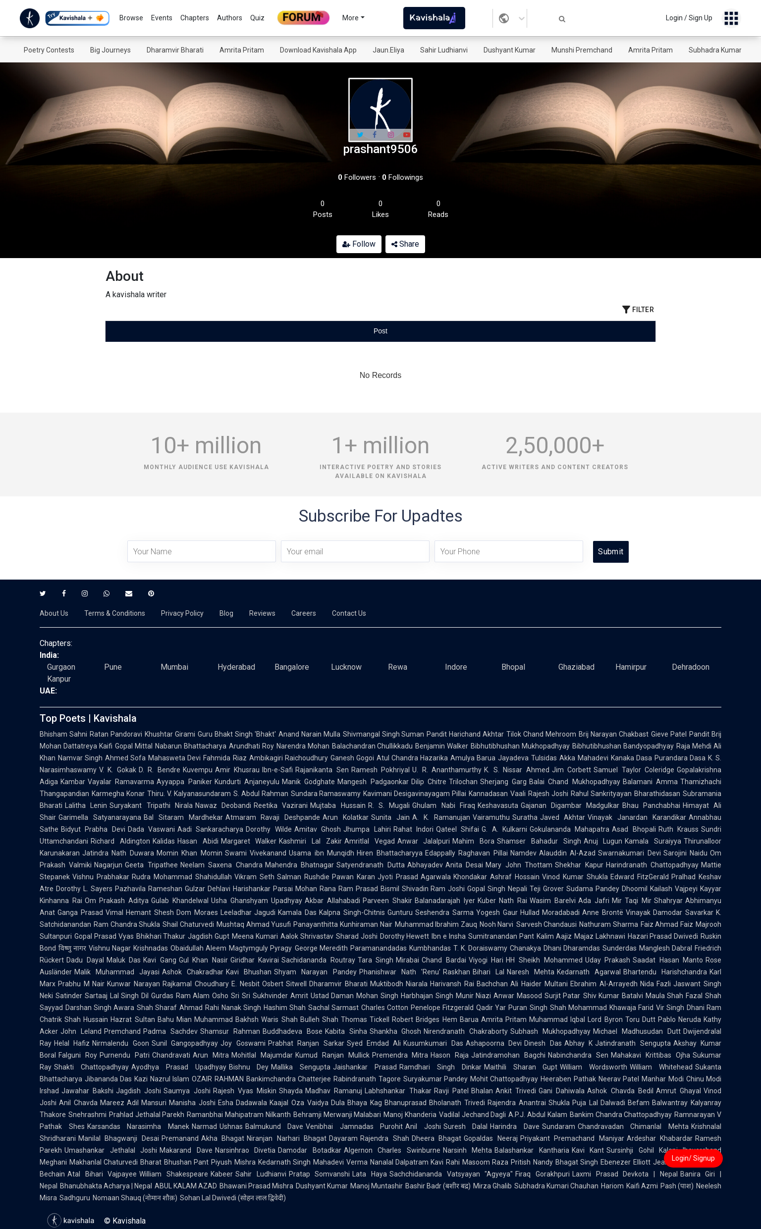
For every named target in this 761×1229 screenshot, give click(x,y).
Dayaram (343, 1138)
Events (161, 18)
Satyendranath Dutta (370, 865)
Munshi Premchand (581, 50)
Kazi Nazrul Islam (161, 1079)
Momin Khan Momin (189, 853)
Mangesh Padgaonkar (372, 782)
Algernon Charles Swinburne (392, 1150)
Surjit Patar (562, 996)
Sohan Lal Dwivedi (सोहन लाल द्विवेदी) (233, 1198)
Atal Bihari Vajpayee (102, 1174)
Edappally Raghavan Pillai (466, 853)
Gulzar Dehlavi (207, 889)
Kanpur (59, 679)
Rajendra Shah (384, 1138)
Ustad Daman (332, 996)
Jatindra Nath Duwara (118, 853)
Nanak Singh (241, 1008)
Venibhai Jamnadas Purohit (354, 1126)
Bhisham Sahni (63, 734)
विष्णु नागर (72, 948)
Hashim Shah (285, 1008)
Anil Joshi (423, 1126)
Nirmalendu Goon (120, 1043)
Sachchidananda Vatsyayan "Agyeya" (451, 1174)
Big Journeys (110, 50)
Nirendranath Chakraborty (466, 1031)
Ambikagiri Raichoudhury (288, 758)
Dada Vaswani (151, 829)
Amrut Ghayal (678, 1091)
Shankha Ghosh (396, 1031)
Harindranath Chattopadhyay (652, 865)
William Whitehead (661, 1067)
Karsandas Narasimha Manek (138, 1126)
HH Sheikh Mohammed (544, 960)
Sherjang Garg (503, 782)
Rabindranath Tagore (366, 1079)
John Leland (81, 1031)
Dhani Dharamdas (572, 948)
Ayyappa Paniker (184, 782)
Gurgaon (61, 667)
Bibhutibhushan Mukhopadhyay (520, 746)
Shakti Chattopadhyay (91, 1067)
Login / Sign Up (689, 18)
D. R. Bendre (159, 770)
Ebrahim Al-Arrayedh (604, 984)
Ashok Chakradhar (192, 972)
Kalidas (164, 841)
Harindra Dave (515, 1126)
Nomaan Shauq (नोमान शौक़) (135, 1198)
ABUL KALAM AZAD (186, 1186)
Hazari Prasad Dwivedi (663, 936)
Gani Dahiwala (562, 1091)
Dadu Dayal (85, 960)
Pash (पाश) (677, 1186)
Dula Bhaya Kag (356, 1103)
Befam (639, 1103)
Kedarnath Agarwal (589, 972)
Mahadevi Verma (340, 1162)
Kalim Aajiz (554, 936)
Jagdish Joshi (138, 1091)
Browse (131, 18)
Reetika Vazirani (281, 805)
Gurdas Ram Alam (180, 996)
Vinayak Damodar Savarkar (669, 912)
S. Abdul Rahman (260, 794)
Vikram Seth (254, 877)
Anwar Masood (517, 996)
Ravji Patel (451, 1091)
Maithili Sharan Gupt (521, 1067)
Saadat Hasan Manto (668, 960)
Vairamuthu (491, 817)
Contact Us (349, 613)
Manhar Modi (662, 1079)
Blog (226, 613)
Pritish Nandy (531, 1162)
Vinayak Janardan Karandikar (637, 817)
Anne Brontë (602, 912)
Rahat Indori (413, 829)
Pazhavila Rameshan (148, 889)
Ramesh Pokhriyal (380, 770)
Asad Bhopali (633, 829)
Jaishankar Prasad (365, 1067)
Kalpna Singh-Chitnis (352, 912)
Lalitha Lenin (86, 805)
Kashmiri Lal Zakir (310, 841)
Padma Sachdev (170, 1031)
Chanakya (525, 948)
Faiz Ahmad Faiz (667, 924)
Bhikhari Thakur (161, 936)
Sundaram (558, 1126)
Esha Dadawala (243, 1103)
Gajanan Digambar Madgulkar (570, 805)
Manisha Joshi (192, 1103)
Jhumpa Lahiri (366, 829)
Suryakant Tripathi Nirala (151, 805)
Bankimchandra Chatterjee (288, 1079)
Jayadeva (513, 758)
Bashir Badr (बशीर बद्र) (438, 1186)
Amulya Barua (472, 758)
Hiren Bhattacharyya (389, 853)
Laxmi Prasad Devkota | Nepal (625, 1174)
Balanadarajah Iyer (445, 901)
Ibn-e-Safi (277, 770)
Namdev (523, 853)
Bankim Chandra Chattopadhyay (621, 1115)
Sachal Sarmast (333, 1008)
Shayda (291, 1091)
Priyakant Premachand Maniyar (572, 1138)
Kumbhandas (430, 948)
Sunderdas (619, 948)
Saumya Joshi (186, 1091)
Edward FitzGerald (639, 877)
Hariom (612, 1186)
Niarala (417, 984)
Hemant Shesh (150, 912)
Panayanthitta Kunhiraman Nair (342, 924)
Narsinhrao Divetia (245, 1150)
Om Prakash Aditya (117, 901)
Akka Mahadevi (583, 758)
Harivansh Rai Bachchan (469, 984)
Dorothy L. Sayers (84, 889)
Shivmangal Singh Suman (384, 734)
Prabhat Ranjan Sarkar (306, 1043)
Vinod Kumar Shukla (575, 877)
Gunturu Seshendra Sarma (430, 912)
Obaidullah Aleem (198, 948)
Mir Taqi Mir (632, 901)
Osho (220, 996)
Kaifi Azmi (642, 1186)
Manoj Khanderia (409, 1115)
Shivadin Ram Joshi (433, 889)
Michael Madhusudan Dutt (637, 1031)
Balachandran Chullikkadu (372, 746)
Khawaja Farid (631, 1008)
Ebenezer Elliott (625, 1162)
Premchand (122, 1031)
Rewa (397, 667)
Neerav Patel (618, 1079)
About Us (54, 613)
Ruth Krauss (678, 829)
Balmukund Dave (274, 1126)
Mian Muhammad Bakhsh (217, 1019)
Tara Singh (376, 960)
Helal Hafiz (72, 1043)
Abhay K (578, 1043)
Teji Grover (547, 889)
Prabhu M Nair (81, 984)
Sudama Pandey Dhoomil (607, 889)
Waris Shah (279, 1019)
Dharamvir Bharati (175, 50)
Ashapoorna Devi (494, 1043)
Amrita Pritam (241, 50)
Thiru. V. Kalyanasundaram (189, 794)
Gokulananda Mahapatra (569, 829)
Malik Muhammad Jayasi (117, 972)
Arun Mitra (211, 1055)
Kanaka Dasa (631, 758)
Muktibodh (386, 984)
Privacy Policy (182, 613)
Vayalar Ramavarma (121, 782)
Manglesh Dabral (665, 948)
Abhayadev (425, 865)
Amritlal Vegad (369, 841)
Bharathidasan (657, 794)
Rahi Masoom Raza (477, 1162)
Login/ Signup (693, 1158)
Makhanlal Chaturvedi (103, 1162)
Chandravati (171, 1055)
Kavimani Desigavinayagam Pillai (414, 794)
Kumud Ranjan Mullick (332, 1055)
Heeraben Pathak (568, 1079)
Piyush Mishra (233, 1162)
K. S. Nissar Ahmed (516, 770)
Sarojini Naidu (685, 853)
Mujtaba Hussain (337, 805)
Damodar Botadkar (309, 1150)
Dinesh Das (542, 1043)
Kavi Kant (588, 1150)
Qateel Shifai (457, 829)
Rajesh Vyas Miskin (244, 1091)
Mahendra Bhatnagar (299, 865)
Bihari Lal (488, 972)
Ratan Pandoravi (116, 734)
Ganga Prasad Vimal (90, 912)
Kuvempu (198, 770)
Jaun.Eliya (388, 50)
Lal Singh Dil (129, 996)
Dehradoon (690, 667)
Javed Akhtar (563, 817)
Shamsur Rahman (230, 1031)
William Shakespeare (173, 1174)
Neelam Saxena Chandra (221, 865)
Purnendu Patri (125, 1055)
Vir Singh (670, 1008)
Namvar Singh (80, 758)
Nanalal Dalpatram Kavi (407, 1162)
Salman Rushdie (303, 877)
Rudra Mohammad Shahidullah (182, 877)
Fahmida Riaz (224, 758)
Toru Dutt (640, 1019)
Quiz (257, 18)
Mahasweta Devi (174, 758)
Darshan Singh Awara (99, 1008)
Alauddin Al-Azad (567, 853)
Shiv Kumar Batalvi (613, 996)
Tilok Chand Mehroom (541, 734)
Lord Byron (605, 1019)
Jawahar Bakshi (87, 1091)
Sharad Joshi (357, 936)
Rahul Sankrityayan (601, 794)
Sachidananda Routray (318, 960)
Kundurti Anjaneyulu (247, 782)
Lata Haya (369, 1174)
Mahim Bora (473, 841)
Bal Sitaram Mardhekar (183, 817)
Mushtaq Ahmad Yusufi (254, 924)
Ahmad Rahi (198, 1008)
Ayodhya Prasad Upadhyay (178, 1067)
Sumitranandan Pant (501, 936)
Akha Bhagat (222, 1138)
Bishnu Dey (249, 1067)
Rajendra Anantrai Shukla (529, 1103)
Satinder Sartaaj (81, 996)
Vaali (518, 794)
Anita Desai (464, 865)
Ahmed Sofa (125, 758)
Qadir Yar (491, 1008)
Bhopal (513, 667)
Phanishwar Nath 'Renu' (399, 972)
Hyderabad (236, 667)
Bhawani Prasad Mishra (256, 1186)
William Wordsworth (593, 1067)
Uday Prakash (608, 960)
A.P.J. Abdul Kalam (537, 1115)
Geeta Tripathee (151, 865)
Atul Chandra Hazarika (412, 758)
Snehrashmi (87, 1115)
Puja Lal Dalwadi (598, 1103)
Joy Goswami (242, 1043)
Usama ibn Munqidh (321, 853)
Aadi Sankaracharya (210, 829)
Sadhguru (74, 1198)
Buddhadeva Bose (293, 1031)
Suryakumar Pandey (435, 1079)
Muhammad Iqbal (557, 1019)
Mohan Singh (377, 996)
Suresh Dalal (465, 1126)
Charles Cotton (384, 1008)
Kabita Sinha (346, 1031)
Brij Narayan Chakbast (614, 734)
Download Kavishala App (318, 50)
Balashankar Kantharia (531, 1150)
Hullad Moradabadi (550, 912)
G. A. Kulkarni (504, 829)
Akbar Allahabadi (332, 901)
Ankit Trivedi (515, 1091)
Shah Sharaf (157, 1008)
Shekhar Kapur (579, 865)
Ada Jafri (593, 901)
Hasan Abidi (197, 841)
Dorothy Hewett (405, 936)
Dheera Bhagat (436, 1138)
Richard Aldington (120, 841)
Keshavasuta (498, 805)
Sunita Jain (390, 817)
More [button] (350, 18)
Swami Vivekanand (255, 853)
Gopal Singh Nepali (497, 889)
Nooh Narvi (497, 924)
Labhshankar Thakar (398, 1091)
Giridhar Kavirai (254, 960)
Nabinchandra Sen (578, 1055)
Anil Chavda (78, 1103)
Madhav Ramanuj (333, 1091)
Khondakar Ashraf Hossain (496, 877)
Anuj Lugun (603, 841)
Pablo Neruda (679, 1019)
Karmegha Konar (118, 794)
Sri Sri (240, 996)
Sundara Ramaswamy (326, 794)
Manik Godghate (308, 782)
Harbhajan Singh (427, 996)
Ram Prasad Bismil (368, 889)
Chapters (194, 18)
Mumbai (174, 667)
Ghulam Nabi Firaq (443, 805)
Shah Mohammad (578, 1008)
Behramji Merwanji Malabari (337, 1115)
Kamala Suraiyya (653, 841)
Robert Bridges (415, 1019)
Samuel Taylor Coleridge (634, 770)
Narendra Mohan (302, 746)
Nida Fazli (655, 984)
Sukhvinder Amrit (280, 996)
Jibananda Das (108, 1079)
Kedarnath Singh (284, 1162)
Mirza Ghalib (492, 1186)
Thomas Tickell (365, 1019)
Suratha (525, 817)
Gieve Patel (669, 734)
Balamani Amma (650, 782)
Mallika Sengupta (300, 1067)
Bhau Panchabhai (651, 805)
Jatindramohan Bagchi (508, 1055)
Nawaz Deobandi (223, 805)
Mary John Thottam (519, 865)
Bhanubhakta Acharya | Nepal (106, 1186)
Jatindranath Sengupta (632, 1043)
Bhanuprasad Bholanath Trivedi (434, 1103)
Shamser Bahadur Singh (539, 841)
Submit (610, 551)
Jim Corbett (571, 770)
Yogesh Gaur (497, 912)
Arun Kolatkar (346, 817)
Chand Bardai (444, 960)
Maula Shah (665, 996)
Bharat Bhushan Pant (174, 1162)
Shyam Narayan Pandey (315, 972)
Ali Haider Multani (538, 984)
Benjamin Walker (441, 746)
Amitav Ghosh (317, 829)
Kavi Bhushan (249, 972)
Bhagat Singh (576, 1162)
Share (405, 244)
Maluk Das (124, 960)
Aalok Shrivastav (306, 936)
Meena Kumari (255, 936)
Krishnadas (150, 948)
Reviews (262, 613)
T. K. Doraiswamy (480, 948)
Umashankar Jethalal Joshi (110, 1150)
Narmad (204, 1126)
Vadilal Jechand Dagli (472, 1115)
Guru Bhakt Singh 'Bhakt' (237, 734)
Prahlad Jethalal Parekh (146, 1115)
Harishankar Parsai (263, 889)
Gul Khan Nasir (203, 960)
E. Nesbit (245, 984)
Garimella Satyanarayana (99, 817)
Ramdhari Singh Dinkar (440, 1067)
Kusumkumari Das (433, 1043)
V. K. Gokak (117, 770)
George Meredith (321, 948)
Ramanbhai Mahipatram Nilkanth (238, 1115)
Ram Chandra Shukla (127, 924)
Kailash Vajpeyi (674, 889)
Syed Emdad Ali (374, 1043)
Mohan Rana (315, 889)
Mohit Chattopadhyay (504, 1079)
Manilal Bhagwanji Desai (118, 1138)
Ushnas (231, 1126)
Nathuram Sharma (608, 924)
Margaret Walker (249, 841)
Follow (359, 244)
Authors (229, 18)
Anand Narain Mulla (309, 734)
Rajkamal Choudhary (196, 984)
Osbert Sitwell (284, 984)
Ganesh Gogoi (352, 758)
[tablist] (380, 331)
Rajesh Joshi (548, 794)
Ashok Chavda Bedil (620, 1091)
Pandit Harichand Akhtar (465, 734)
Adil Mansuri (147, 1103)
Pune (113, 667)
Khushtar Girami (170, 734)
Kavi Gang (159, 960)
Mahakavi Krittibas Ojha (650, 1055)
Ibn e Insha (449, 936)
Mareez (112, 1103)
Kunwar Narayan (133, 984)
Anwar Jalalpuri (423, 841)
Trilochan (463, 782)
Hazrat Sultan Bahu (142, 1019)
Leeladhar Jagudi (248, 912)
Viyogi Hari (486, 960)
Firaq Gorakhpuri (542, 1174)
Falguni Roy (77, 1055)
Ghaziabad (576, 667)
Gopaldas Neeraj (490, 1138)
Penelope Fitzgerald (442, 1008)
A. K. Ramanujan (441, 817)
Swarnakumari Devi (629, 853)
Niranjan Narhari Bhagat (286, 1138)
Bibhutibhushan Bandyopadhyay (623, 746)
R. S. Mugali (389, 805)
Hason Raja (450, 1055)
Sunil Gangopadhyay (185, 1043)
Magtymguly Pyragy (260, 948)
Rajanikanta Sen (321, 770)
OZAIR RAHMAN (217, 1079)
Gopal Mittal (134, 746)
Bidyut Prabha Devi (93, 829)
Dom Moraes (197, 912)
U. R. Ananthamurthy (447, 770)
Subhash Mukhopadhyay (550, 1031)
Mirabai (407, 960)
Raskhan (456, 972)
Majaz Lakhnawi (599, 936)
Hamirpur (631, 667)
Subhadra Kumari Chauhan (556, 1186)
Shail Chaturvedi (188, 924)
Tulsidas (544, 758)
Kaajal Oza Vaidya (299, 1103)
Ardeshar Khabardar (660, 1138)
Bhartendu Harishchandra (665, 972)
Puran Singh (527, 1008)
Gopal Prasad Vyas (104, 936)
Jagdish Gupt (208, 936)
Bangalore (291, 667)
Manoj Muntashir (376, 1186)
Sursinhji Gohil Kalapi (642, 1150)
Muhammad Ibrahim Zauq (436, 924)
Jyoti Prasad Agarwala (414, 877)
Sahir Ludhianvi (444, 50)
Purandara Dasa (680, 758)
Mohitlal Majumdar (262, 1055)
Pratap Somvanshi (319, 1174)
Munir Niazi (473, 996)
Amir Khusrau (237, 770)
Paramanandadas (378, 948)
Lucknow (346, 667)
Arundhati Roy (251, 746)
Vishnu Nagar (110, 948)
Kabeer (222, 1174)
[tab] (197, 331)
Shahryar (668, 901)
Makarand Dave (186, 1150)
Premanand (180, 1138)
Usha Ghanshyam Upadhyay (256, 901)
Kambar (72, 782)
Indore (456, 667)
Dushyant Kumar (510, 50)
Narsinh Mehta (467, 1150)
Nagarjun (108, 865)
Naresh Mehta (530, 972)
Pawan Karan (353, 877)
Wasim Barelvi (553, 901)
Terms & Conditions (114, 613)
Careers (303, 613)
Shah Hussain (86, 1019)
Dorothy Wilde (268, 829)
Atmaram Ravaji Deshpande (273, 817)
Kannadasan (488, 794)
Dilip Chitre (428, 782)
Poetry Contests (49, 50)
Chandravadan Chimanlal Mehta (633, 1126)
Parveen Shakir (387, 901)
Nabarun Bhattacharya (190, 746)
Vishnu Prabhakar (100, 877)
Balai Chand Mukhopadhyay (574, 782)
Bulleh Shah (319, 1019)
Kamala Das (297, 912)
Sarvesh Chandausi (546, 924)
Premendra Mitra (400, 1055)
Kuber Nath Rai (502, 901)
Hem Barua (460, 1019)
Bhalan (482, 1091)
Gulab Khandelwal (180, 901)
